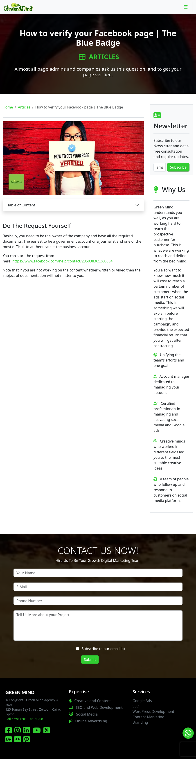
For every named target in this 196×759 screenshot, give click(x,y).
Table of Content (21, 205)
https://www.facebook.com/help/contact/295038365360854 (62, 261)
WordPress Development (153, 711)
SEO (136, 706)
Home (8, 107)
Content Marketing (148, 716)
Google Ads (142, 700)
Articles (99, 56)
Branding (140, 722)
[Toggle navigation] (185, 7)
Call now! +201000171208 (24, 719)
